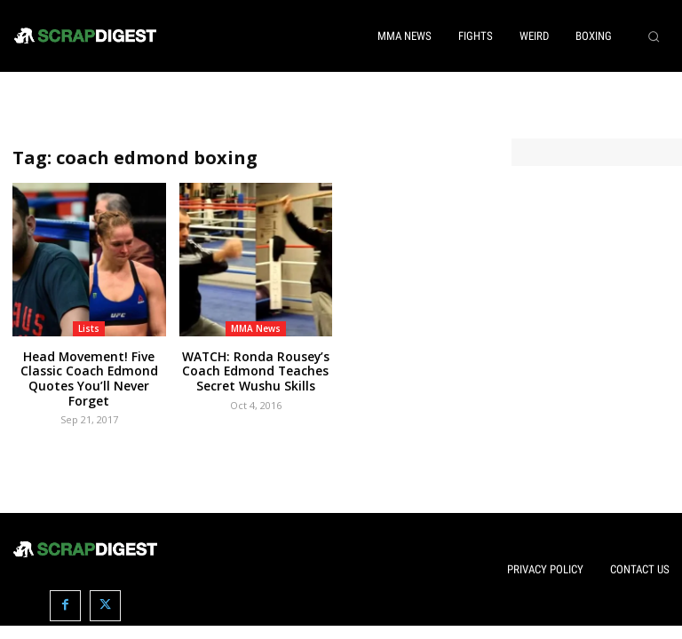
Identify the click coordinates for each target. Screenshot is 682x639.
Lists (88, 328)
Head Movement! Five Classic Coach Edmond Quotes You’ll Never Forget (89, 369)
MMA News (256, 328)
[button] (653, 36)
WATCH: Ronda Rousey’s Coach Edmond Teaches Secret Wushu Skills (255, 369)
